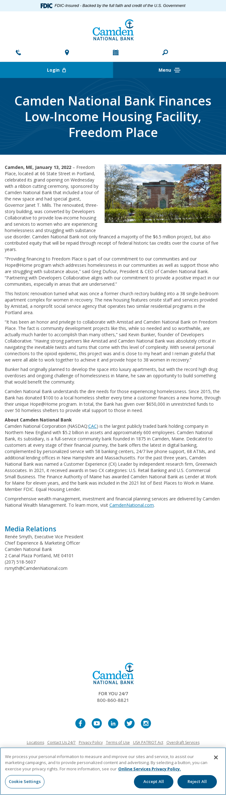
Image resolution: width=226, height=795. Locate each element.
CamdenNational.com (131, 505)
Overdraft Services (183, 742)
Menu (169, 70)
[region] (113, 771)
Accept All (153, 781)
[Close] (216, 757)
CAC (92, 426)
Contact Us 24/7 (61, 742)
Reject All (197, 781)
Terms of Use (118, 742)
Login (80, 70)
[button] (165, 53)
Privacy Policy (91, 742)
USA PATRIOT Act (148, 742)
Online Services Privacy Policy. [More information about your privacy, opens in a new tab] (149, 769)
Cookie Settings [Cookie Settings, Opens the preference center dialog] (25, 781)
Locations (35, 742)
